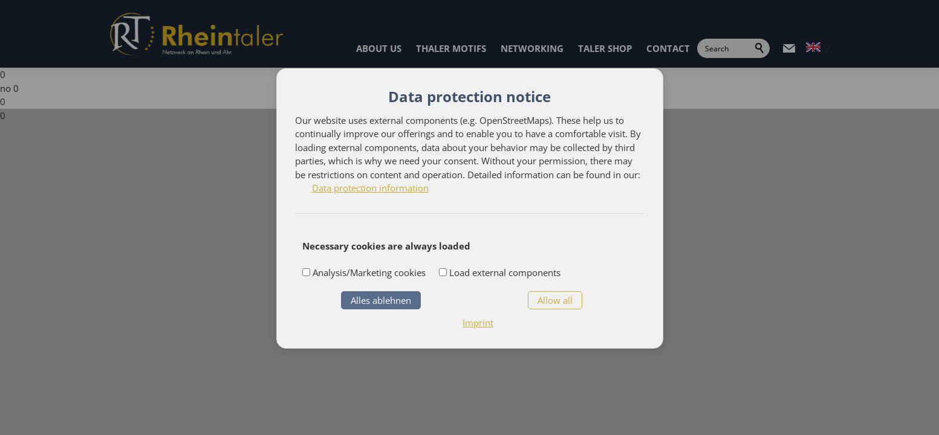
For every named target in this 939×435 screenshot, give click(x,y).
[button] (789, 48)
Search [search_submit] (760, 48)
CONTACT (668, 48)
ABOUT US (378, 48)
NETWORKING (532, 48)
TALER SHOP (605, 48)
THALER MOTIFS (451, 48)
